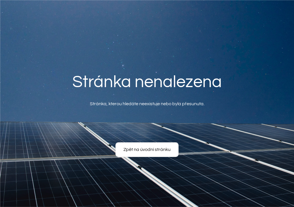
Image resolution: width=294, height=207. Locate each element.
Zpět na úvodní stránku (147, 149)
